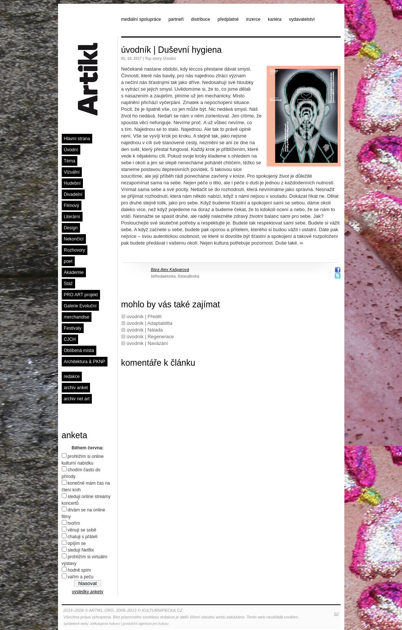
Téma (69, 161)
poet (68, 261)
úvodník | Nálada (145, 330)
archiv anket (76, 387)
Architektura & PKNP (84, 361)
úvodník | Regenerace (150, 336)
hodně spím (79, 570)
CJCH (70, 339)
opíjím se (77, 543)
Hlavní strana (77, 138)
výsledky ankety (87, 591)
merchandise (77, 317)
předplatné (228, 19)
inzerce (253, 19)
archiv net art (77, 398)
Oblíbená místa (79, 350)
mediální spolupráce (141, 19)
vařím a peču (80, 576)
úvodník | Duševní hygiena (171, 50)
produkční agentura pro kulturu (145, 624)
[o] (336, 613)
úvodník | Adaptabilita (150, 323)
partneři (176, 19)
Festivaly (72, 328)
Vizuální (72, 172)
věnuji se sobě (82, 530)
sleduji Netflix (81, 550)
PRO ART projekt (81, 294)
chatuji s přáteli (82, 536)
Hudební (72, 183)
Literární (72, 216)
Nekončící (74, 239)
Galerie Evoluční (80, 305)
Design (71, 227)
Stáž (68, 283)
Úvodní (71, 149)
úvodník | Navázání (147, 343)
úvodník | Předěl (144, 316)
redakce (72, 376)
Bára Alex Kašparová (170, 269)
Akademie (74, 272)
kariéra (275, 19)
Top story (153, 58)
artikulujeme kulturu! (105, 624)
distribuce (200, 19)
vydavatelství (302, 19)
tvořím (74, 523)
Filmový (71, 205)
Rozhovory (74, 250)
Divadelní (73, 194)
